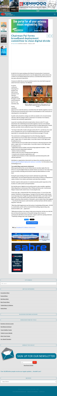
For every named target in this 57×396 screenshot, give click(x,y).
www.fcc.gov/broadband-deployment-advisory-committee (26, 162)
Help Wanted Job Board (6, 326)
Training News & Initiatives (7, 305)
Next (35, 362)
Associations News (5, 292)
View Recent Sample (28, 365)
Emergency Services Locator (7, 323)
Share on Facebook (32, 222)
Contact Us (41, 391)
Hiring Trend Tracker (5, 336)
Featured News (15, 43)
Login (37, 11)
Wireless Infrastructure (29, 227)
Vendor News (4, 308)
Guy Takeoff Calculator (6, 339)
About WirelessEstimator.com (19, 391)
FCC (23, 227)
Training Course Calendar (6, 333)
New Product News (5, 302)
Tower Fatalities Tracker (6, 330)
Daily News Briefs (5, 299)
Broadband (19, 227)
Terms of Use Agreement (32, 391)
